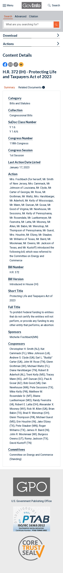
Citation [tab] (33, 16)
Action (12, 174)
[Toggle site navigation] (8, 5)
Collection (15, 110)
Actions (8, 44)
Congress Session (20, 150)
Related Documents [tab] (31, 87)
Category (15, 98)
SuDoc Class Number (22, 122)
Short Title (15, 291)
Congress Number (20, 138)
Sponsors (14, 332)
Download (10, 35)
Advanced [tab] (20, 16)
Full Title (14, 307)
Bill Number (16, 267)
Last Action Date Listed (24, 162)
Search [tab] (8, 16)
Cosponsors (16, 344)
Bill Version (16, 279)
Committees (16, 449)
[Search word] (29, 25)
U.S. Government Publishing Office (31, 490)
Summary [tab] (9, 87)
